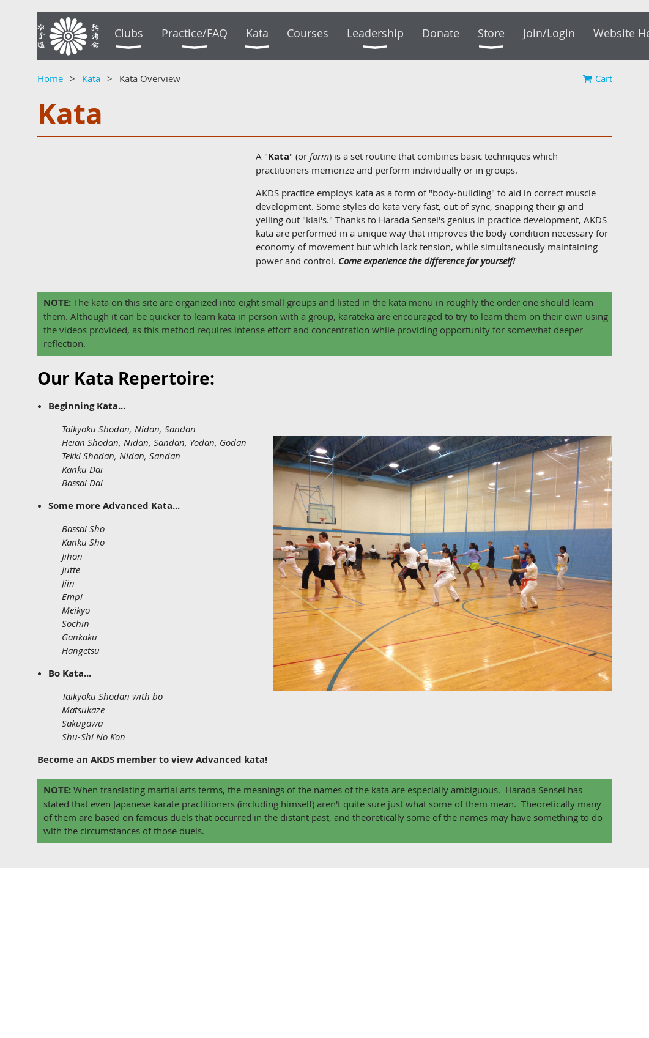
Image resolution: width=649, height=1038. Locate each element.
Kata (91, 78)
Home (50, 78)
